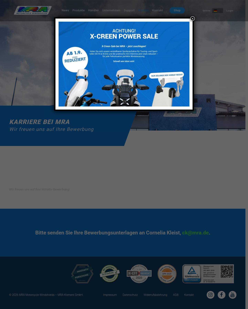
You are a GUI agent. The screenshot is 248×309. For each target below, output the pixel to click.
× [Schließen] (192, 18)
